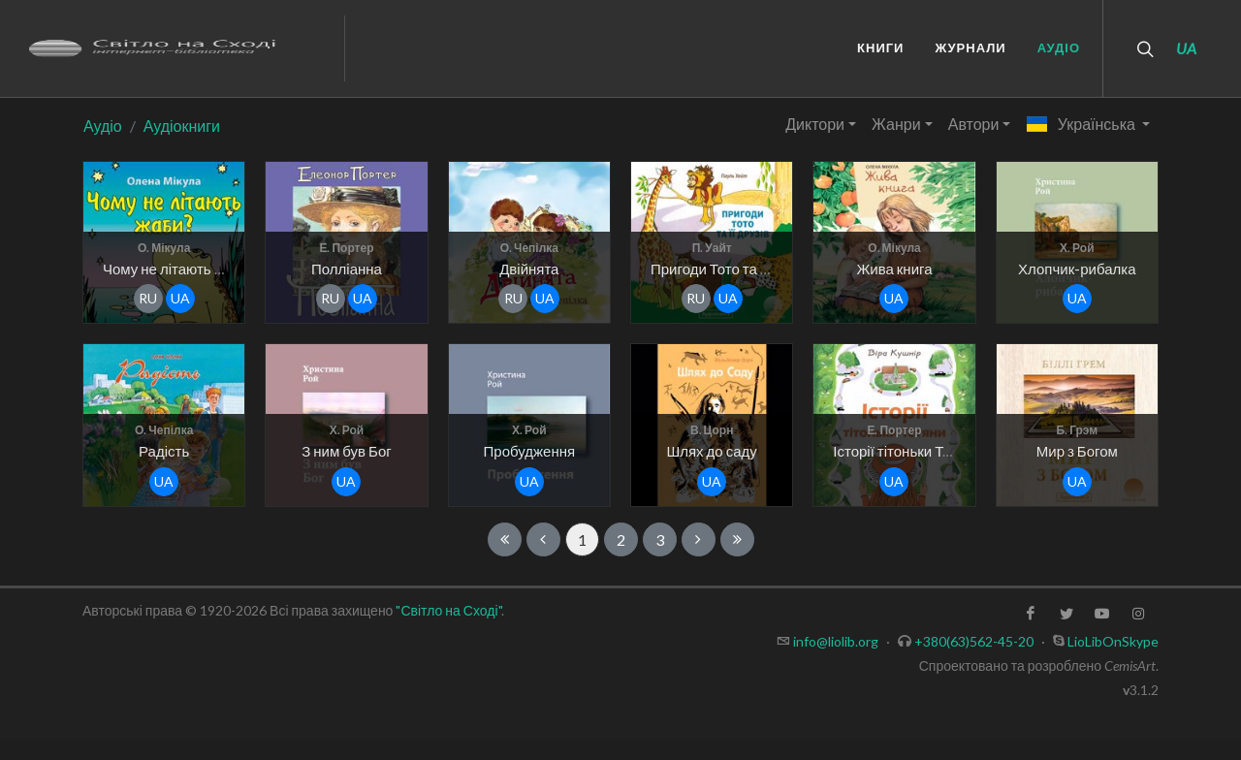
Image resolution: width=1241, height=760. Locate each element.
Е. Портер (346, 247)
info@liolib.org (835, 641)
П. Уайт (712, 247)
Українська (1081, 123)
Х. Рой (1077, 247)
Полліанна (346, 268)
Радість (164, 450)
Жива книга (894, 268)
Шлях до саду (711, 450)
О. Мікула (164, 247)
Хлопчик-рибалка (1076, 268)
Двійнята (528, 268)
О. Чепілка (529, 247)
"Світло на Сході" (448, 610)
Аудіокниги (181, 125)
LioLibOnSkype (1113, 641)
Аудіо (102, 125)
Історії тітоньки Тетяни (907, 450)
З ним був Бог (346, 450)
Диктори (814, 123)
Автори (974, 123)
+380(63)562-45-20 (974, 641)
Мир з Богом (1077, 450)
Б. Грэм (1077, 430)
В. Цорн (712, 430)
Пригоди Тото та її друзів (731, 268)
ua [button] (180, 298)
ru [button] (148, 298)
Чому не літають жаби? (179, 268)
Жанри (896, 123)
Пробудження (530, 450)
